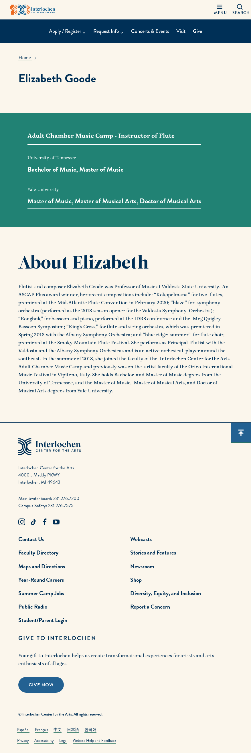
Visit (180, 31)
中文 (58, 730)
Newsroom (142, 566)
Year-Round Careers (41, 579)
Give (197, 31)
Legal (63, 741)
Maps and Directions (41, 566)
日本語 (73, 730)
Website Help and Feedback (94, 741)
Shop (136, 579)
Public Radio (32, 606)
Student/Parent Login (42, 620)
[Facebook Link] (44, 522)
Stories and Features (153, 552)
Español (23, 730)
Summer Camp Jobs (41, 593)
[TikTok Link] (33, 522)
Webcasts (141, 539)
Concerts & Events (150, 31)
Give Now (41, 685)
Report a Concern (150, 606)
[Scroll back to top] (241, 433)
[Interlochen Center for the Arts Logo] (32, 9)
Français (41, 730)
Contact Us (31, 539)
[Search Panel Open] (240, 9)
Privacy (23, 741)
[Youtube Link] (56, 522)
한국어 (90, 730)
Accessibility (44, 741)
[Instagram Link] (21, 522)
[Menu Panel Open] (219, 9)
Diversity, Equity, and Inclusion (165, 593)
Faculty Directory (38, 552)
